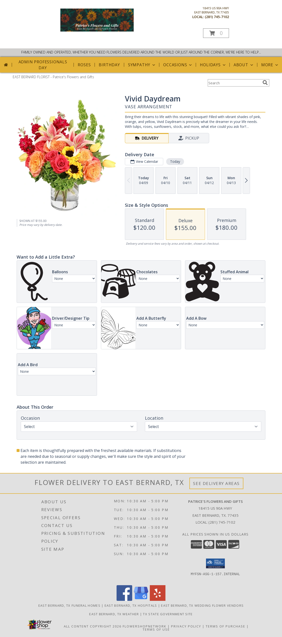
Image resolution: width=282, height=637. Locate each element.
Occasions (178, 64)
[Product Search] (234, 82)
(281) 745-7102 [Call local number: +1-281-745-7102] (217, 16)
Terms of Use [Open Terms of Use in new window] (156, 629)
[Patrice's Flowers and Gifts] (97, 30)
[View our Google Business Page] (141, 599)
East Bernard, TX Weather (114, 614)
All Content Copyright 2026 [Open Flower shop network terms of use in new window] (92, 626)
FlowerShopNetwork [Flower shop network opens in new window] (144, 626)
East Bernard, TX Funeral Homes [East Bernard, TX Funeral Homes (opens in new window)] (69, 605)
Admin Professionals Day (43, 64)
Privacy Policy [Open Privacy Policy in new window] (186, 626)
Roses (84, 64)
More (270, 64)
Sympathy (142, 64)
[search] (265, 82)
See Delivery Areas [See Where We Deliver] (216, 483)
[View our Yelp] (157, 599)
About (244, 64)
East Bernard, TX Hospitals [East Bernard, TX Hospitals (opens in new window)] (131, 605)
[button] (216, 33)
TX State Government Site (168, 614)
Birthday (109, 64)
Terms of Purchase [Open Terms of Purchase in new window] (225, 626)
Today (175, 161)
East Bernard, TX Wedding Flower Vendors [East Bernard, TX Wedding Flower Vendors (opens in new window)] (202, 605)
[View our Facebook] (124, 599)
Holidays (213, 64)
